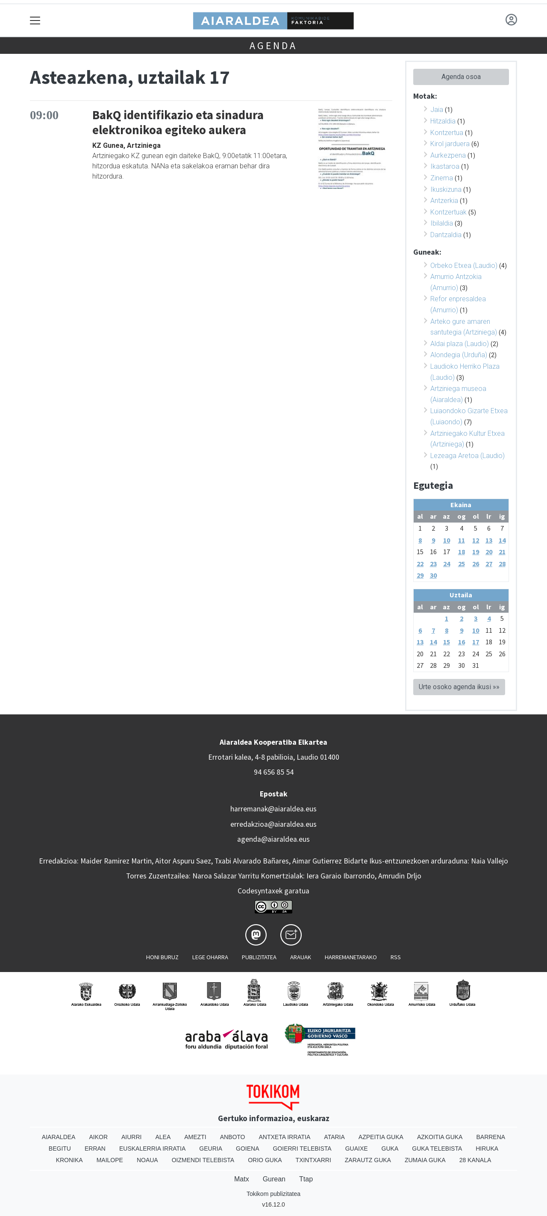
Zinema (441, 178)
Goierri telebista (302, 1148)
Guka (390, 1148)
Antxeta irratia (285, 1137)
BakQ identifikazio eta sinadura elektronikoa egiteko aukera (178, 122)
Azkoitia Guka (440, 1137)
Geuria (210, 1148)
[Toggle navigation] (35, 20)
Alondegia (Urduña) (458, 355)
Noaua (147, 1160)
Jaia (436, 110)
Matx (241, 1179)
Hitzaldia (443, 121)
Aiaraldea (59, 1137)
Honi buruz (162, 957)
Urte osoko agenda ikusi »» (459, 687)
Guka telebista (437, 1148)
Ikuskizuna (446, 189)
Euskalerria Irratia (152, 1148)
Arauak (300, 957)
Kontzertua (446, 133)
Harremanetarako (351, 957)
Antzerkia (444, 201)
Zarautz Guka (368, 1160)
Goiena (247, 1148)
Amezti (195, 1137)
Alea (163, 1137)
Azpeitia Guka (381, 1137)
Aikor (98, 1137)
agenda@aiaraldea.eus (273, 839)
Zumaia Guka (425, 1160)
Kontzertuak (448, 212)
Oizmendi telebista (203, 1160)
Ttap (306, 1179)
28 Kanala (475, 1160)
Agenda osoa (461, 77)
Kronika (69, 1160)
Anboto (232, 1137)
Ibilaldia (441, 223)
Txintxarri (313, 1160)
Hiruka (487, 1148)
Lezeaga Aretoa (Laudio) (467, 456)
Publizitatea (259, 957)
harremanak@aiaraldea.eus (273, 809)
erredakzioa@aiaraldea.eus (273, 824)
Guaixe (356, 1148)
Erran (95, 1148)
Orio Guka (265, 1160)
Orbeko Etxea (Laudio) (463, 265)
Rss (396, 957)
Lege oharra (210, 957)
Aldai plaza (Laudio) (459, 344)
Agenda (273, 45)
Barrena (490, 1137)
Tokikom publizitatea (273, 1193)
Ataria (334, 1137)
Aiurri (131, 1137)
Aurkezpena (448, 155)
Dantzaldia (446, 235)
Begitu (60, 1148)
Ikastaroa (444, 166)
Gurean (274, 1179)
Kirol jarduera (450, 144)
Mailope (110, 1160)
